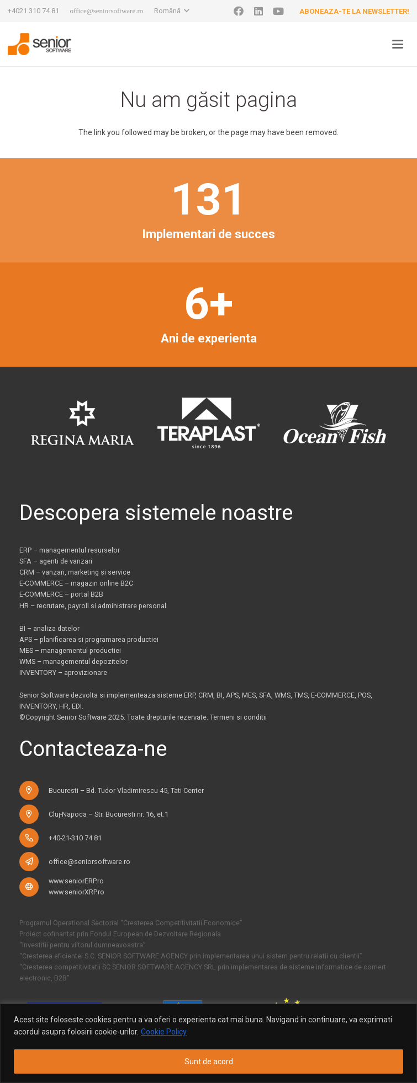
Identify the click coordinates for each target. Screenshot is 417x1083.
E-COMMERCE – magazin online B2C (76, 583)
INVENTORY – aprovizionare (63, 672)
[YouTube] (278, 11)
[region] (208, 1043)
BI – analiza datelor (49, 628)
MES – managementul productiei (70, 650)
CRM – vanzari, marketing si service (74, 572)
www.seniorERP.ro (76, 881)
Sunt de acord (208, 1061)
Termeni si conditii (238, 717)
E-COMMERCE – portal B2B (61, 594)
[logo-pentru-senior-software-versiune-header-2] (39, 44)
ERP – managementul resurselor (69, 550)
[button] (172, 11)
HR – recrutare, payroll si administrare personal (92, 606)
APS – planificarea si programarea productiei (89, 639)
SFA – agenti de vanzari (55, 561)
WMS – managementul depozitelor (73, 661)
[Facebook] (239, 11)
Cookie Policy (164, 1031)
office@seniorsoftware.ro (89, 861)
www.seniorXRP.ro (76, 892)
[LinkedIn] (258, 11)
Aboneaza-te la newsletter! (354, 11)
